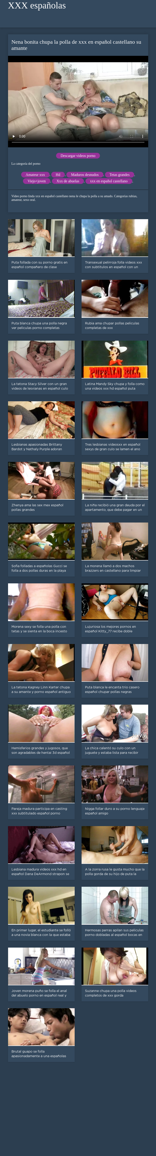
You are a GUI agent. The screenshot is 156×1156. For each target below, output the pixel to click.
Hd (58, 175)
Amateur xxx (35, 175)
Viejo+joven (37, 181)
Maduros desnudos (85, 175)
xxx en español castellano (109, 181)
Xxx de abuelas (68, 181)
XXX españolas (37, 5)
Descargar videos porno (78, 156)
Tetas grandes (120, 175)
